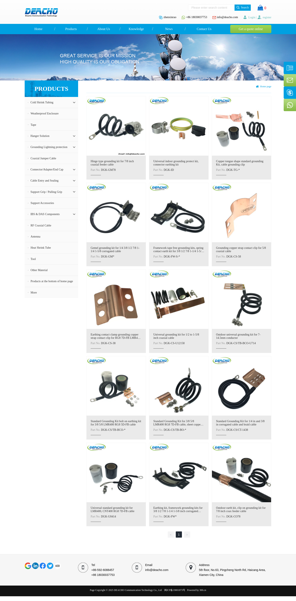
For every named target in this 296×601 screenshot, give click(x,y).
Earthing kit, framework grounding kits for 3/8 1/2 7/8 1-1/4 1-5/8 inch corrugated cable (178, 511)
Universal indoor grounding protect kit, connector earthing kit (176, 163)
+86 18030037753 (196, 17)
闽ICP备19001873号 (174, 590)
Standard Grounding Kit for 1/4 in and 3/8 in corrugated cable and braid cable (240, 423)
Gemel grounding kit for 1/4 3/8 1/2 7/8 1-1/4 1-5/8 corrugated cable (115, 249)
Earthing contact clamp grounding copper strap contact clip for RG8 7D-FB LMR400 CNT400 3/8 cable (116, 338)
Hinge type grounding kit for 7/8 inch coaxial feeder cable (112, 163)
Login (249, 17)
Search (243, 7)
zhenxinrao (169, 17)
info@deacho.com (227, 17)
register (264, 17)
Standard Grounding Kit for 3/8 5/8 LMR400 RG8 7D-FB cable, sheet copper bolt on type (177, 424)
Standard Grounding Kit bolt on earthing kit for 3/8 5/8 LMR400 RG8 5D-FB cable (116, 423)
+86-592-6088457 (102, 570)
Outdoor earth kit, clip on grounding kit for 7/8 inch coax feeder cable (241, 509)
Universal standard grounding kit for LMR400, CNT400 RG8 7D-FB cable (112, 509)
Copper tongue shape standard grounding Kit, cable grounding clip (239, 163)
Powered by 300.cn (196, 590)
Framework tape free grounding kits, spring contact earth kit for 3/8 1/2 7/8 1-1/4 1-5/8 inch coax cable (178, 251)
